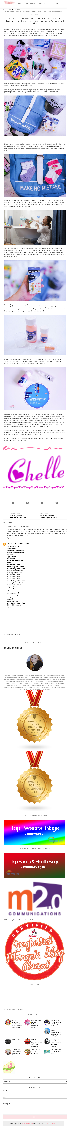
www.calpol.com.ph (45, 438)
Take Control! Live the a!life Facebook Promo (56, 1051)
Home (19, 4)
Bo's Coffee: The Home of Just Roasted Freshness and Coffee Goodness (56, 1042)
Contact (32, 4)
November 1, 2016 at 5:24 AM (20, 544)
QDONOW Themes (50, 1124)
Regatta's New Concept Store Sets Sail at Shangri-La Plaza (56, 1022)
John (8, 544)
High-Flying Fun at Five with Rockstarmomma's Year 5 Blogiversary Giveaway (36, 1023)
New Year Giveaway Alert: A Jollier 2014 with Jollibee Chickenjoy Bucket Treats (17, 1023)
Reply (9, 538)
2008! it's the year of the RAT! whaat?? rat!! (36, 1051)
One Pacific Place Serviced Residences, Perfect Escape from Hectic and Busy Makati (56, 1032)
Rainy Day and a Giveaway (16, 1040)
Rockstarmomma (27, 1124)
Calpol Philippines (10, 440)
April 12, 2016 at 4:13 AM (21, 527)
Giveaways (41, 4)
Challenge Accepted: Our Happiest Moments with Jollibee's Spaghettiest (36, 1042)
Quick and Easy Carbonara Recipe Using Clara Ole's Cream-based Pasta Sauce (17, 1053)
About (26, 4)
